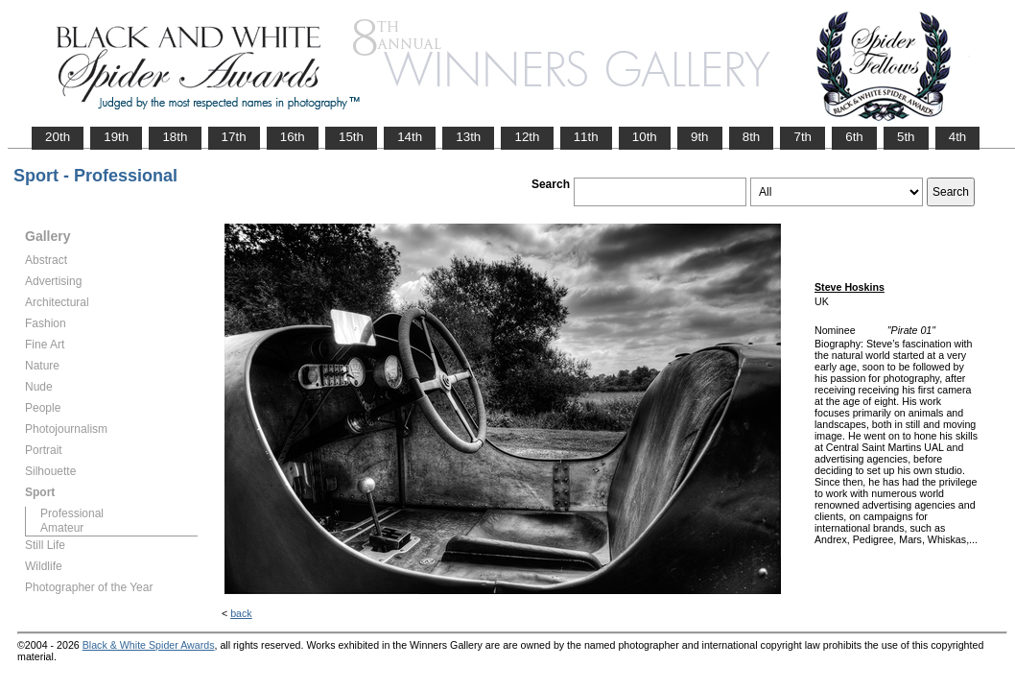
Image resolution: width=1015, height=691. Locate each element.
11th (586, 137)
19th (116, 137)
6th (854, 137)
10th (645, 137)
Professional (72, 513)
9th (700, 137)
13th (468, 137)
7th (802, 137)
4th (958, 137)
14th (410, 137)
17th (234, 137)
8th (751, 137)
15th (351, 137)
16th (293, 137)
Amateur (61, 528)
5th (906, 137)
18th (175, 137)
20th (58, 137)
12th (527, 137)
